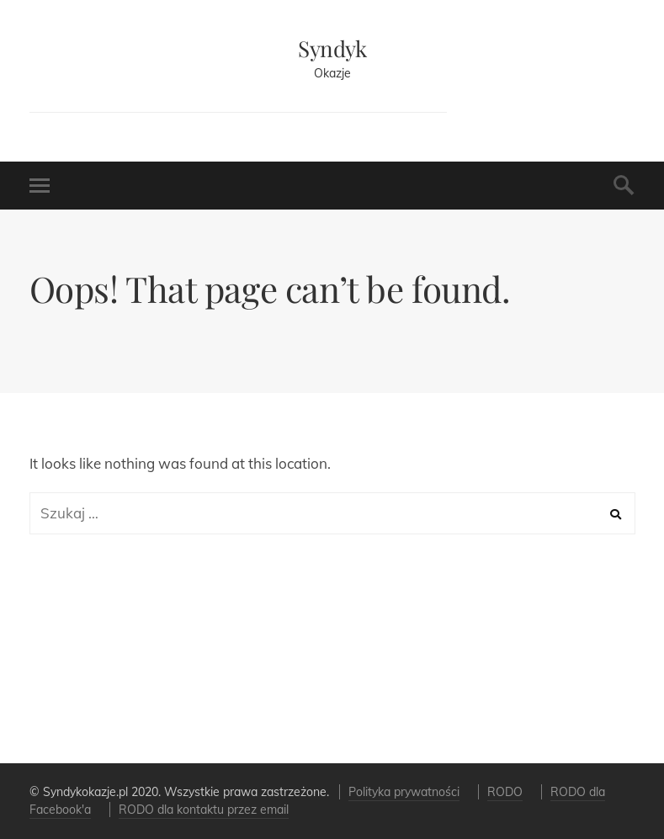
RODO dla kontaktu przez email (204, 809)
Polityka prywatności (403, 791)
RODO (505, 791)
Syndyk (332, 48)
